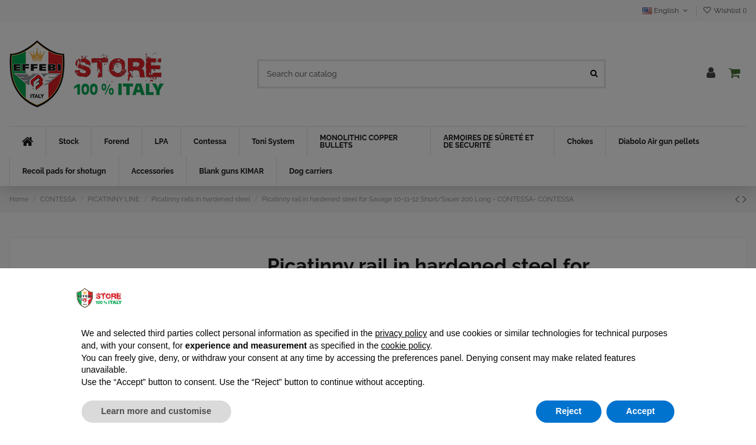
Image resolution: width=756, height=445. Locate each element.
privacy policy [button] (401, 333)
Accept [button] (640, 411)
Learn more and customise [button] (156, 411)
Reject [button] (569, 411)
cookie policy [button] (405, 345)
